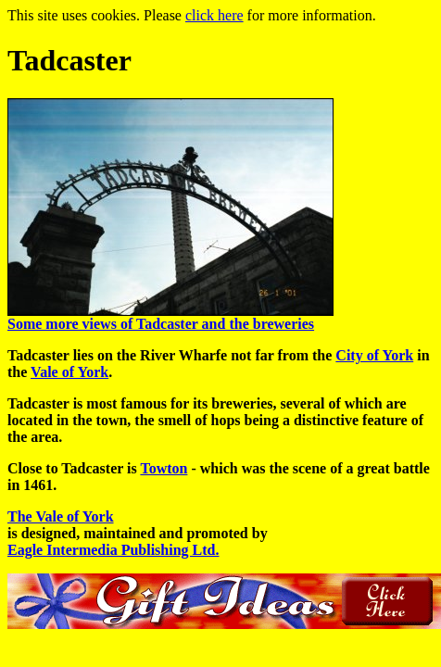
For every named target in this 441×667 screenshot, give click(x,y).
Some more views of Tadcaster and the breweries (160, 324)
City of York (374, 355)
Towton (163, 468)
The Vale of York (60, 516)
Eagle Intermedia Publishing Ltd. (113, 550)
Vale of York (69, 372)
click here (214, 15)
